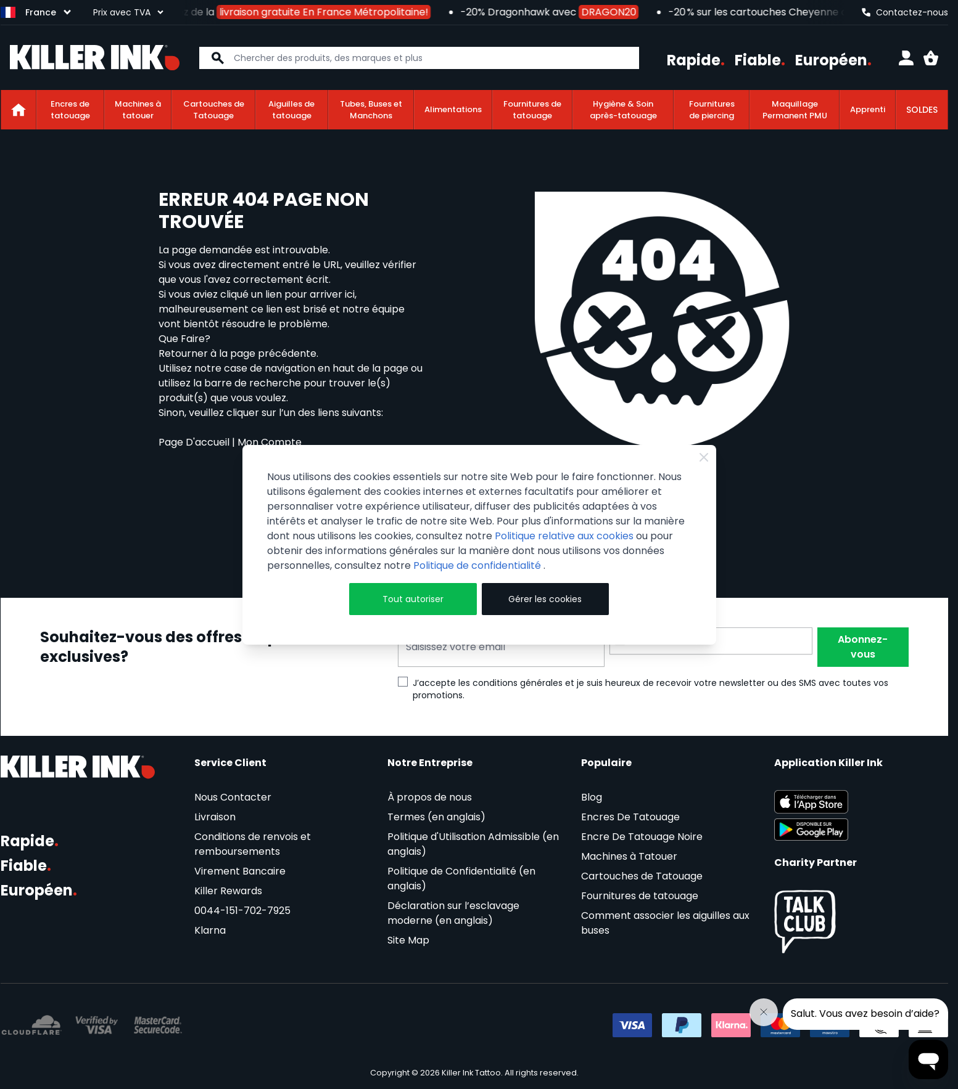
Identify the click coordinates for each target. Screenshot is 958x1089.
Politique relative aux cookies (564, 536)
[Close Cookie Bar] (703, 457)
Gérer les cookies (545, 599)
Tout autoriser (413, 599)
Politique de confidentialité (478, 565)
